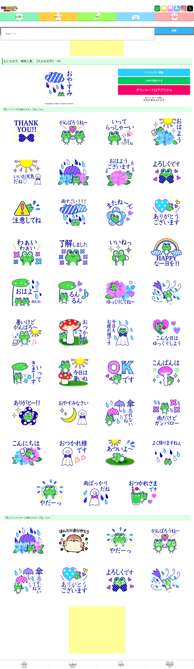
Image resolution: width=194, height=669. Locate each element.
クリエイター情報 (154, 72)
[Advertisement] (97, 47)
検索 (174, 30)
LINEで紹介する (154, 80)
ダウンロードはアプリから (154, 90)
